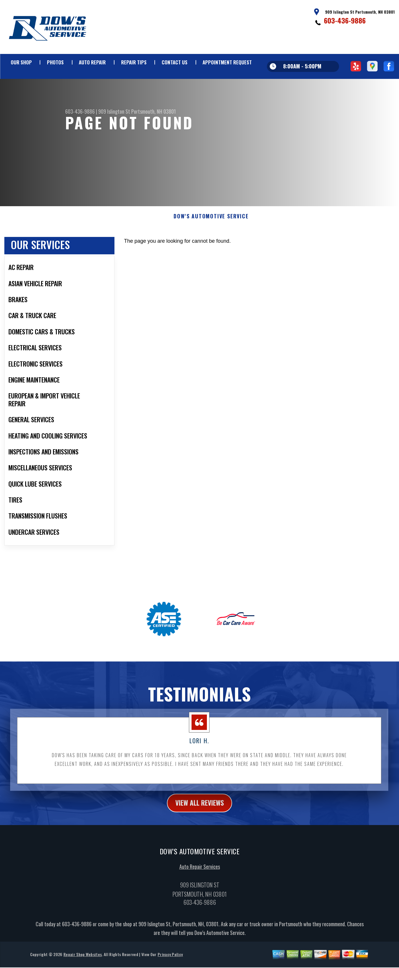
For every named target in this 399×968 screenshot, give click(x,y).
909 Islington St (114, 111)
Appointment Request (227, 62)
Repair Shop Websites (82, 962)
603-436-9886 (345, 20)
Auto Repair (92, 62)
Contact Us (174, 62)
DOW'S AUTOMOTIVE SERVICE (211, 223)
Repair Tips (134, 62)
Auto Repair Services (199, 874)
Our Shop (21, 62)
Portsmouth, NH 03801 (153, 111)
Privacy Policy (170, 962)
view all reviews (199, 810)
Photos (55, 62)
